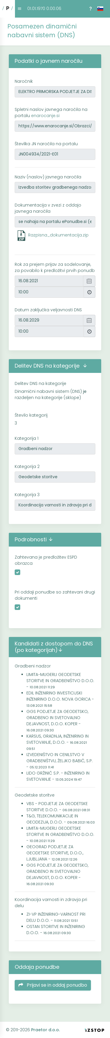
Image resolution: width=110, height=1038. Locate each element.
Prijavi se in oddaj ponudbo (52, 985)
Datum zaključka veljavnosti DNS (48, 310)
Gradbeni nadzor (33, 666)
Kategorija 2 (27, 466)
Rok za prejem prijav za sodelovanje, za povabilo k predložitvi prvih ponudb (55, 267)
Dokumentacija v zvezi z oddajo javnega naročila (48, 208)
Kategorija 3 (27, 495)
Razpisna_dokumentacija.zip (58, 235)
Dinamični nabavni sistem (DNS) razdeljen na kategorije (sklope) (51, 394)
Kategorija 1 (26, 438)
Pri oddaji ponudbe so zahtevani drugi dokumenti (55, 595)
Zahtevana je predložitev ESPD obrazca (46, 560)
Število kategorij (31, 415)
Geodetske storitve (35, 795)
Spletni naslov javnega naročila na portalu (51, 112)
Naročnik (24, 81)
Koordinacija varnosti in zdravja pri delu (51, 903)
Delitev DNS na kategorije (40, 383)
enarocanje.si (45, 116)
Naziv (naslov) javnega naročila (48, 177)
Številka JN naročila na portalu (46, 144)
